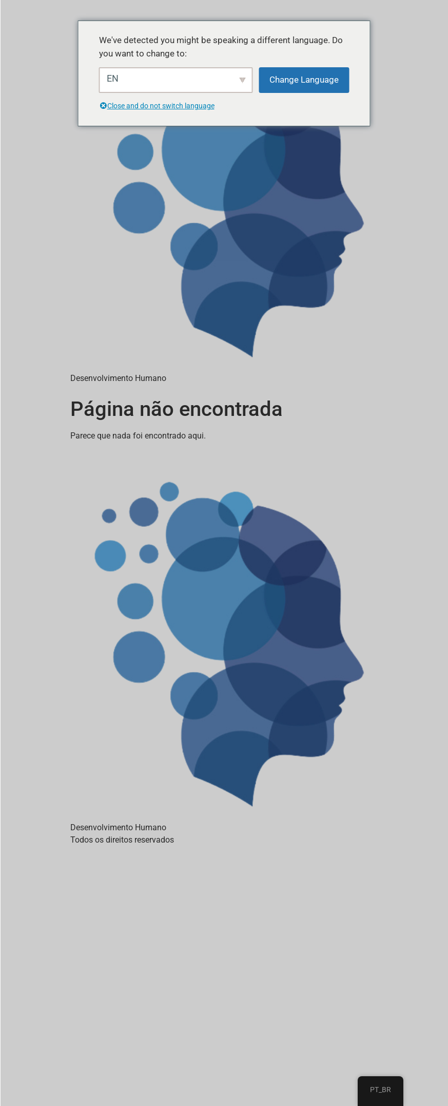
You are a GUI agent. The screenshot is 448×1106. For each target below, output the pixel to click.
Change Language (304, 79)
